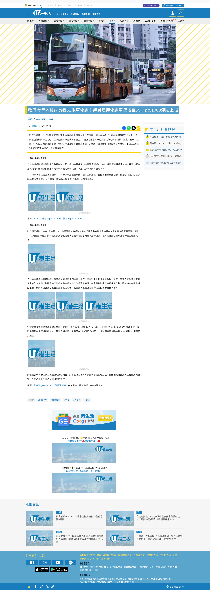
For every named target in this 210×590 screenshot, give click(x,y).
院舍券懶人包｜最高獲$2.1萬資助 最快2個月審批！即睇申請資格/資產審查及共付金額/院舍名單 (79, 539)
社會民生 (43, 400)
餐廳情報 (84, 559)
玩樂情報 (58, 21)
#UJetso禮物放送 (88, 582)
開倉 (99, 555)
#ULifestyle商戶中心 (106, 582)
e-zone (89, 5)
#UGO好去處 (86, 579)
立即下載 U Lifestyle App (174, 5)
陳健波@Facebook (43, 385)
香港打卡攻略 (166, 21)
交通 (67, 400)
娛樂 (101, 21)
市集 (92, 555)
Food (60, 5)
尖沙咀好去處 (109, 555)
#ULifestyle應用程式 (152, 579)
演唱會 (30, 21)
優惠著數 (43, 21)
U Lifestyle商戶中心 (151, 5)
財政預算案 (60, 385)
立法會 (77, 400)
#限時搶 (167, 579)
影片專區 (124, 21)
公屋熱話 (75, 14)
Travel (50, 5)
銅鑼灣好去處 (125, 555)
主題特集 (182, 21)
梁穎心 (35, 126)
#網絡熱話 (129, 582)
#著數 (120, 582)
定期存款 (96, 14)
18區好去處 (150, 21)
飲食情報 (88, 21)
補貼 (88, 400)
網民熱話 (84, 567)
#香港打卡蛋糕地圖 (117, 579)
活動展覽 (84, 555)
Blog (80, 5)
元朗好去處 (139, 555)
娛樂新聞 (86, 14)
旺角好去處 (165, 555)
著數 (32, 400)
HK (41, 5)
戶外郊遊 (94, 559)
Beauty (70, 5)
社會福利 (56, 400)
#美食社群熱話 (100, 579)
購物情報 (73, 21)
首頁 (30, 118)
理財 (139, 512)
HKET (37, 218)
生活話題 (40, 118)
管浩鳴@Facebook (72, 218)
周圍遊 (136, 21)
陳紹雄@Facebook (51, 218)
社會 (111, 21)
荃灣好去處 (152, 555)
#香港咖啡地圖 (135, 579)
